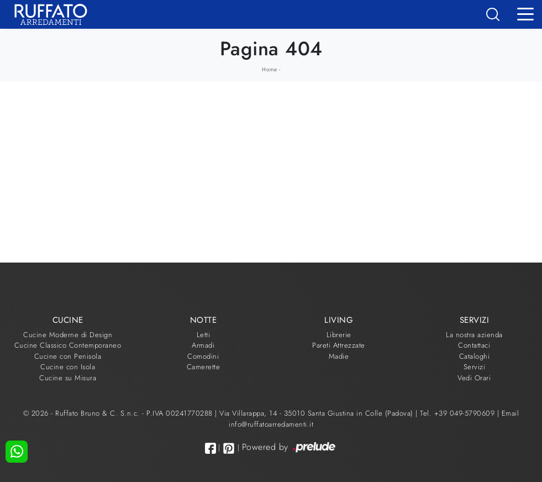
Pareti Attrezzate (338, 345)
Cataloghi (474, 356)
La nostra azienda (474, 334)
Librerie (339, 334)
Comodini (203, 356)
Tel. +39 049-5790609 (458, 413)
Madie (339, 356)
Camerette (203, 367)
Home (269, 69)
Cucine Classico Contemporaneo (68, 345)
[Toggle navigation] (525, 13)
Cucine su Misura (67, 378)
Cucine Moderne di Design (67, 334)
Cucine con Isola (67, 367)
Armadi (203, 345)
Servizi (475, 367)
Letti (204, 334)
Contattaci (474, 345)
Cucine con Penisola (68, 356)
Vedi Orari (474, 378)
